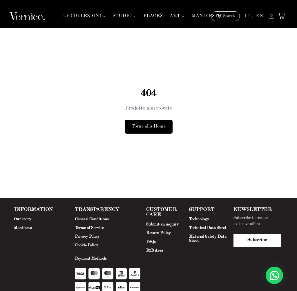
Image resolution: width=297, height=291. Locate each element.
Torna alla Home (149, 126)
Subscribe (257, 240)
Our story (22, 219)
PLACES (153, 16)
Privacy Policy (87, 237)
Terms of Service (89, 228)
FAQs (151, 242)
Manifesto (23, 228)
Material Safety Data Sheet (208, 239)
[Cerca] (225, 16)
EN (259, 16)
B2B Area (154, 251)
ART (177, 16)
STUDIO (124, 16)
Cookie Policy (86, 245)
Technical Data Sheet (208, 228)
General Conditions (92, 219)
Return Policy (158, 233)
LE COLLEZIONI (84, 16)
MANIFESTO (206, 16)
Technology (199, 219)
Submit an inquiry (162, 225)
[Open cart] (281, 15)
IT (247, 16)
